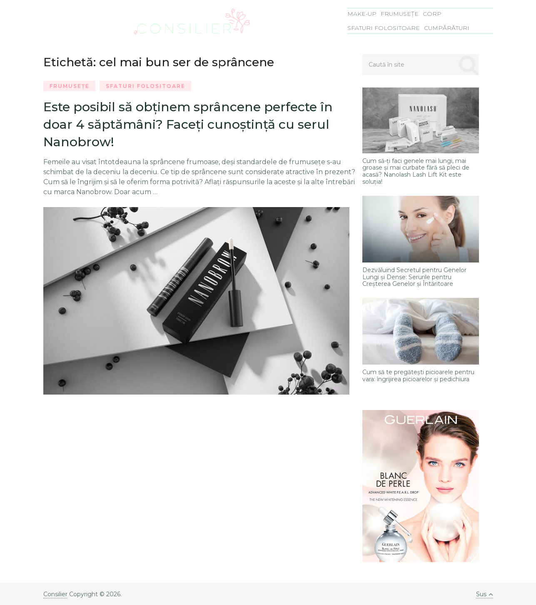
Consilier (55, 594)
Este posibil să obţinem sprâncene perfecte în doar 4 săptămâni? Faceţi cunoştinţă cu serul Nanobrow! (188, 124)
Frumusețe (400, 14)
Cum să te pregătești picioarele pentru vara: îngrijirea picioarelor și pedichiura (418, 376)
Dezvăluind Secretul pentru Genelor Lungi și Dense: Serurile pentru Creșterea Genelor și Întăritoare (414, 277)
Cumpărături (446, 28)
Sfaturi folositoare (383, 28)
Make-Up (361, 14)
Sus (484, 594)
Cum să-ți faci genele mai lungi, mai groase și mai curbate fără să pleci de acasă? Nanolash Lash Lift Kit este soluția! (415, 171)
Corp (432, 14)
